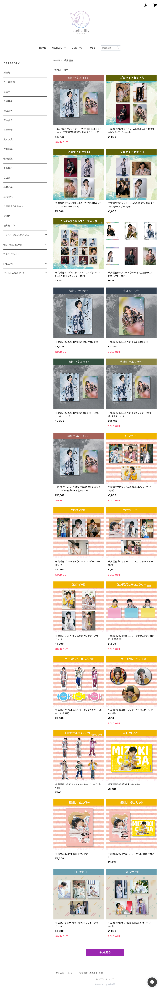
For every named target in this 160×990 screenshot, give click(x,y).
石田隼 (6, 91)
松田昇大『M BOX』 (13, 206)
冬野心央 (8, 187)
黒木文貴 (8, 139)
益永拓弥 (8, 196)
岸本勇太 (8, 130)
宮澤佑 (6, 216)
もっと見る (105, 952)
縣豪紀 (6, 72)
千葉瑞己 (8, 168)
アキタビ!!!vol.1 (11, 254)
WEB (92, 47)
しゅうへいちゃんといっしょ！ (17, 235)
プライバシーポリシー (65, 973)
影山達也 (8, 110)
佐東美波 (8, 158)
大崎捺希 (8, 101)
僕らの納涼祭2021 (12, 244)
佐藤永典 (8, 149)
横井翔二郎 (9, 225)
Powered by (105, 984)
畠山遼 (6, 177)
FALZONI (8, 263)
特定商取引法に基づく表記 (91, 973)
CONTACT (78, 47)
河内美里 (8, 120)
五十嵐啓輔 (9, 82)
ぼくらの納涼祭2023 (13, 273)
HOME (43, 47)
